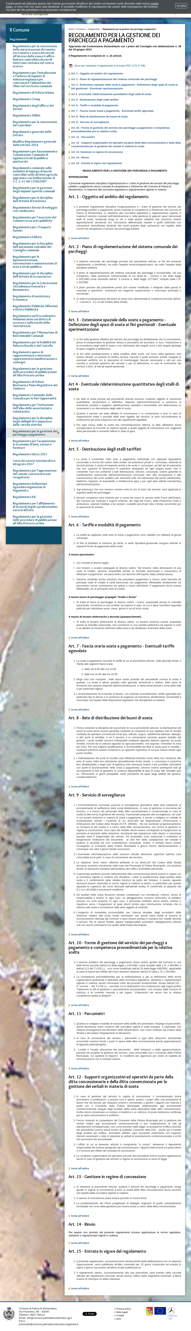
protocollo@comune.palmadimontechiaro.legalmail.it (48, 1324)
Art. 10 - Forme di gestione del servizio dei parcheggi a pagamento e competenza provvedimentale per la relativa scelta (120, 129)
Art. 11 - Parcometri (83, 137)
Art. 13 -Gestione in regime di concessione (97, 152)
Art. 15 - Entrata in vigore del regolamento (96, 163)
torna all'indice (80, 238)
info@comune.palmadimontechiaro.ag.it (49, 1317)
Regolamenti (93, 29)
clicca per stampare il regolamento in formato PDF (107, 65)
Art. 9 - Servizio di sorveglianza (90, 122)
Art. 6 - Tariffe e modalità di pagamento (94, 105)
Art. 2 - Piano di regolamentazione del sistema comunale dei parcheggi (114, 79)
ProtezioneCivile (172, 1313)
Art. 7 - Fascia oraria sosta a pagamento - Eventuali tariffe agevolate (112, 110)
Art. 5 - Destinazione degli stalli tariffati (94, 99)
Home (71, 29)
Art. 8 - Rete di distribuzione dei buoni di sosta (99, 116)
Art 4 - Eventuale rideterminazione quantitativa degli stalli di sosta (111, 94)
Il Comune (80, 29)
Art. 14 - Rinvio (80, 157)
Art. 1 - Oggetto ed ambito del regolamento (97, 73)
